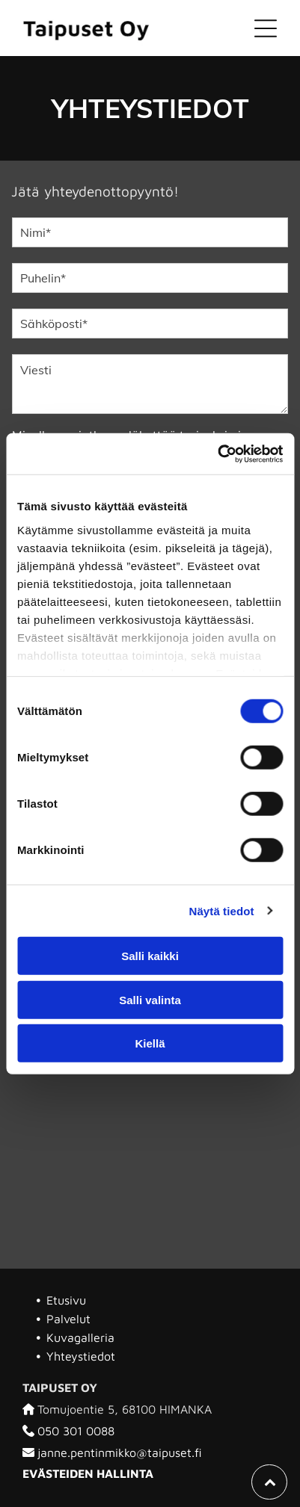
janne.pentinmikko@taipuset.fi (119, 1452)
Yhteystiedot (80, 1356)
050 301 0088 (75, 1431)
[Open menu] (265, 28)
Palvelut (68, 1318)
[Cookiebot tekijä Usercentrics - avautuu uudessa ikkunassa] (217, 453)
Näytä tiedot (221, 910)
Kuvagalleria (80, 1337)
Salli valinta (150, 999)
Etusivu (66, 1300)
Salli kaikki (150, 956)
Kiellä (150, 1043)
